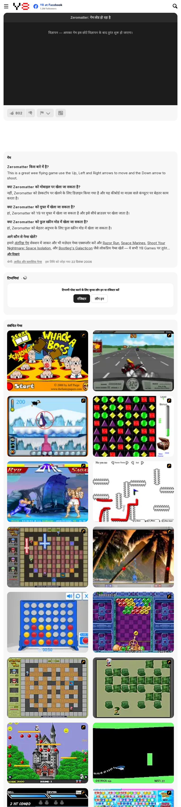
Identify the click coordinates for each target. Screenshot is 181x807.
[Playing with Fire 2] (47, 557)
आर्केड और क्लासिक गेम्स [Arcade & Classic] (28, 262)
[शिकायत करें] (45, 113)
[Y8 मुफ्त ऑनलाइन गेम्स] (21, 6)
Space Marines (133, 243)
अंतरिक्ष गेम (21, 243)
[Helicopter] (133, 753)
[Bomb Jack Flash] (47, 753)
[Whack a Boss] (47, 360)
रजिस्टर (81, 299)
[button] (13, 254)
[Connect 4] (47, 622)
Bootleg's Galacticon (76, 248)
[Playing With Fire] (47, 687)
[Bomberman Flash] (133, 687)
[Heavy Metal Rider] (133, 360)
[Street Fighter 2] (47, 491)
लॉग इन (99, 299)
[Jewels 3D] (133, 426)
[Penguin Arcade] (47, 426)
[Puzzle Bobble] (133, 622)
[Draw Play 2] (133, 491)
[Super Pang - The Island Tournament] (133, 557)
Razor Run (111, 243)
